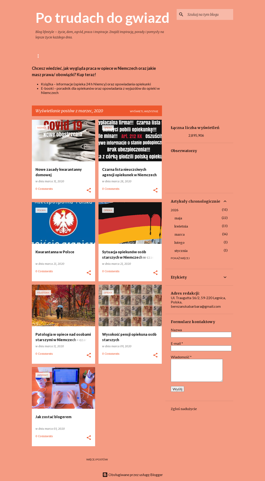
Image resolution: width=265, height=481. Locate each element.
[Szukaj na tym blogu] (209, 14)
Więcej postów (97, 459)
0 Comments (44, 188)
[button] (88, 190)
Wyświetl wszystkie (144, 111)
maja (178, 218)
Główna (41, 56)
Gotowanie (91, 56)
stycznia (181, 251)
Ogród (132, 56)
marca (179, 234)
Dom (113, 56)
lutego (179, 243)
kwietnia (181, 226)
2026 (174, 210)
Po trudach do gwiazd (102, 17)
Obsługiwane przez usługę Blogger (132, 474)
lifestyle (65, 56)
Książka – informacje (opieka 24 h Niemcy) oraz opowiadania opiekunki (96, 84)
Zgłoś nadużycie (184, 409)
